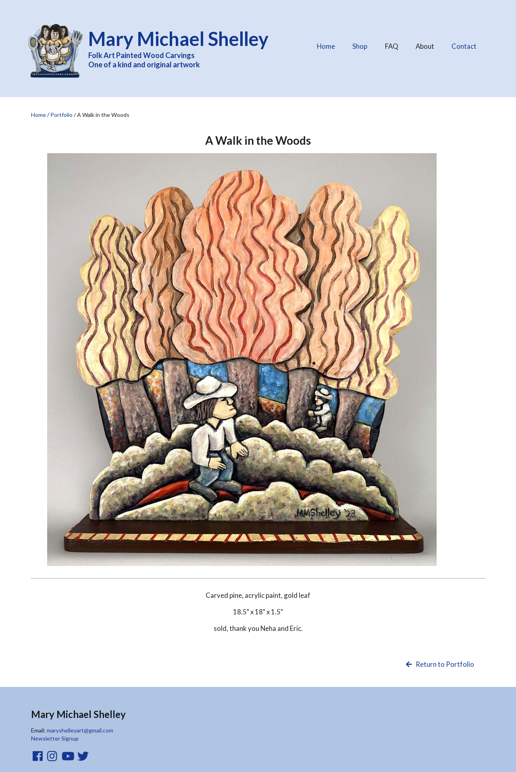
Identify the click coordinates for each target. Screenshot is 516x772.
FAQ (391, 44)
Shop (359, 46)
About (424, 44)
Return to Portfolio (439, 664)
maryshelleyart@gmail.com (80, 730)
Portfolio (61, 114)
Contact (464, 46)
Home (326, 46)
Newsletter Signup (55, 738)
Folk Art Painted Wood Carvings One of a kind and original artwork (183, 48)
